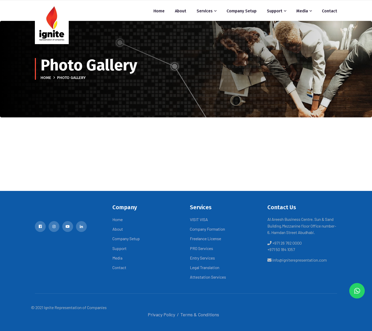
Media (302, 11)
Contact (329, 11)
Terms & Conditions (199, 314)
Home (159, 11)
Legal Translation (204, 267)
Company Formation (207, 229)
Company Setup (242, 11)
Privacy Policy (161, 314)
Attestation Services (208, 277)
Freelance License (205, 238)
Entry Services (202, 257)
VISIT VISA (199, 219)
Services (205, 11)
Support (274, 11)
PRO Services (201, 248)
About (180, 11)
